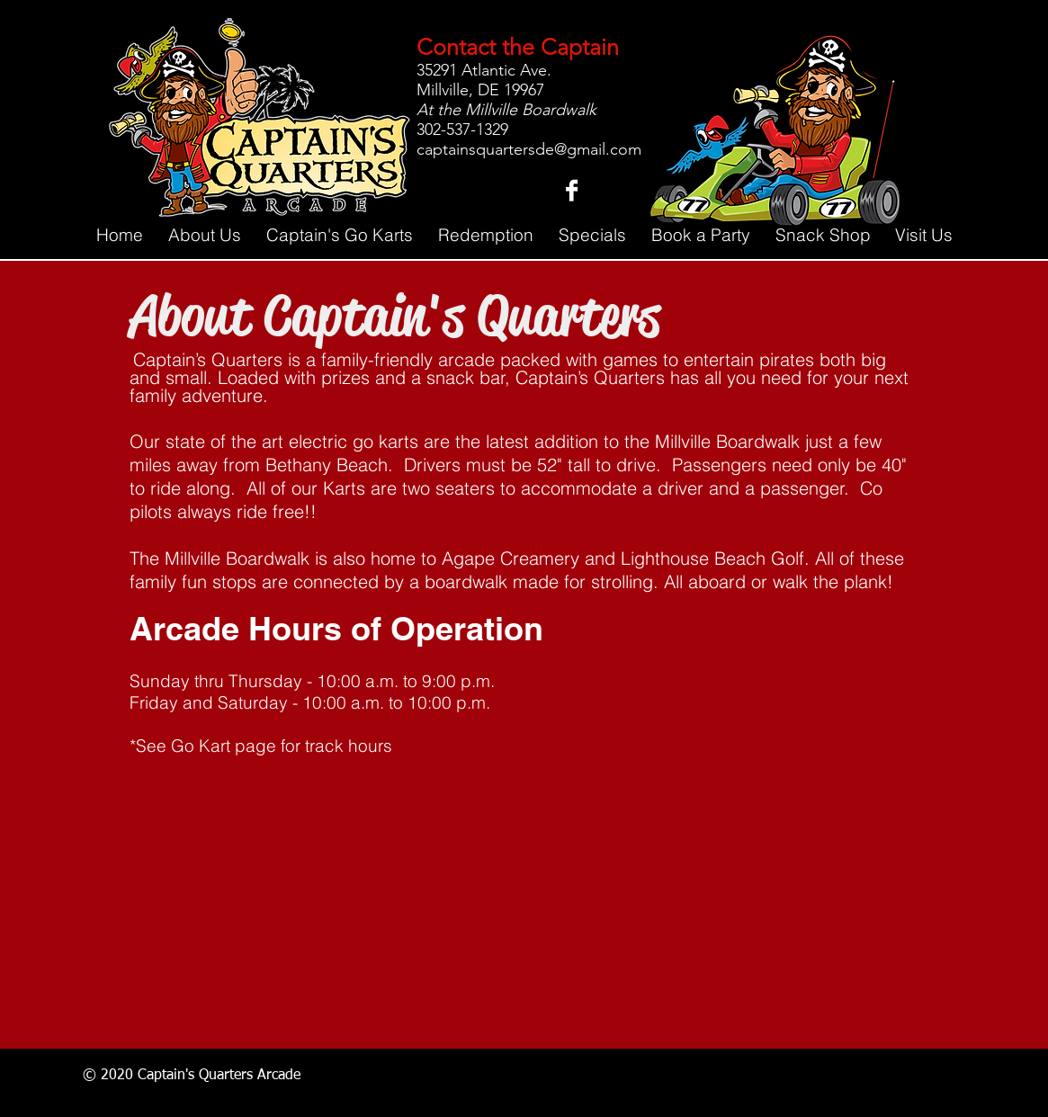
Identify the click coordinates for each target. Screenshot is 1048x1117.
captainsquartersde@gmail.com (529, 149)
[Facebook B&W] (571, 190)
